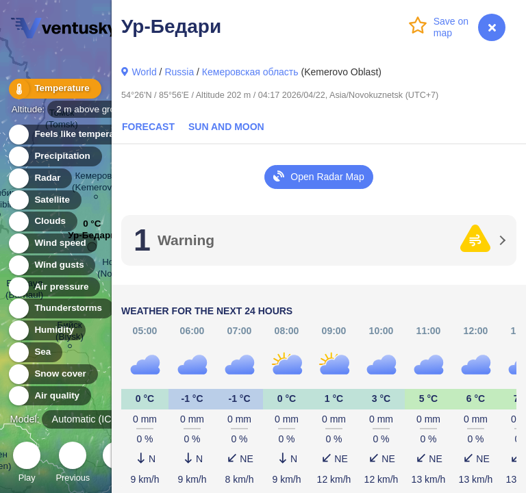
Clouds (42, 221)
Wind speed (52, 243)
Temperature (54, 89)
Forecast (148, 126)
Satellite (44, 200)
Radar (39, 178)
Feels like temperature (75, 134)
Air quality (48, 396)
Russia (179, 71)
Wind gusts (51, 265)
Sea (34, 352)
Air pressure (53, 287)
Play (26, 464)
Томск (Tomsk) (61, 121)
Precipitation (54, 156)
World (144, 71)
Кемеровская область (250, 71)
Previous (72, 464)
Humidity (46, 330)
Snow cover (52, 374)
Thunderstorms (60, 308)
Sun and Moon (226, 126)
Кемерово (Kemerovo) (96, 183)
